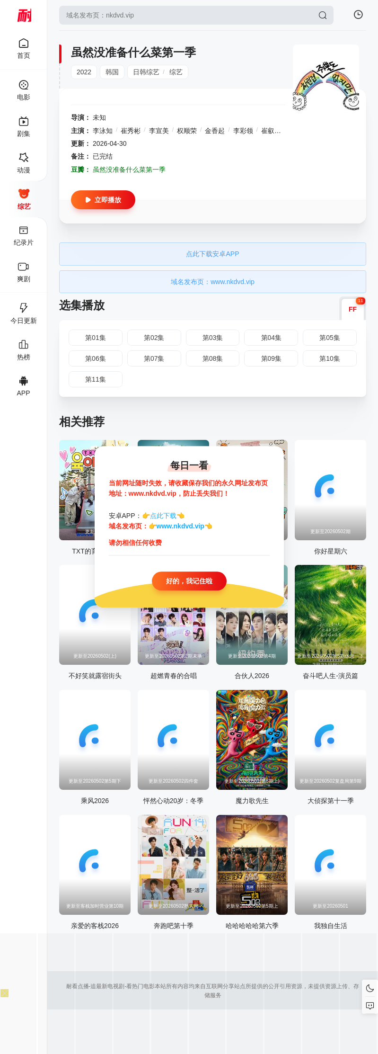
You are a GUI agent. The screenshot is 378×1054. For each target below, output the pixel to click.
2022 (84, 72)
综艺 (176, 72)
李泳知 (103, 130)
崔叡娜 (271, 130)
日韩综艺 (146, 72)
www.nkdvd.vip (180, 526)
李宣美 (159, 130)
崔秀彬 (131, 130)
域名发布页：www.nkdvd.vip (213, 282)
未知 (99, 117)
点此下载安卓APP (212, 254)
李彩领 (243, 130)
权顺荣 (187, 130)
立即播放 (103, 200)
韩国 (112, 72)
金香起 (215, 130)
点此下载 (163, 515)
